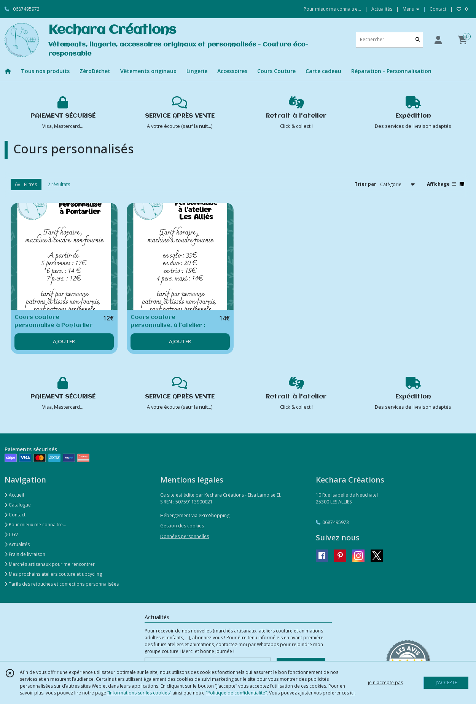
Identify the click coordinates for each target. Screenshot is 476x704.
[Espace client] (438, 39)
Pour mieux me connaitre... (35, 524)
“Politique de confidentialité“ (236, 693)
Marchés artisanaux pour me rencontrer (50, 564)
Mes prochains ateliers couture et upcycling (53, 574)
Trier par (365, 184)
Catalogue (18, 505)
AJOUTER (64, 341)
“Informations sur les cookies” (139, 693)
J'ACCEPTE (446, 682)
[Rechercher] (418, 39)
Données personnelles (184, 536)
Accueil (14, 495)
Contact (438, 9)
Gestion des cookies (182, 525)
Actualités (17, 544)
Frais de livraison (25, 554)
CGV (11, 534)
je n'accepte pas (385, 682)
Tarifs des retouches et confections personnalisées (62, 584)
